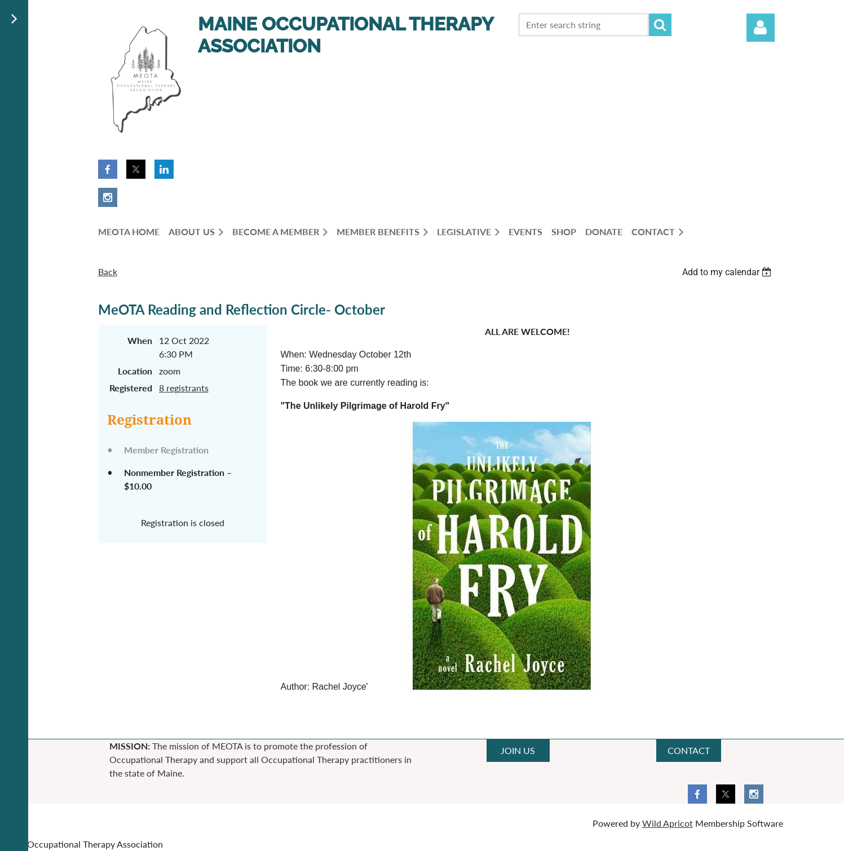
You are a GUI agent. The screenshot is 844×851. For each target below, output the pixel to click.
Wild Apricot (667, 823)
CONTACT (689, 750)
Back (107, 271)
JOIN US (518, 750)
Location (135, 370)
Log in (760, 28)
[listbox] (728, 272)
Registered (130, 387)
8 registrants (184, 387)
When (139, 340)
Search (660, 25)
